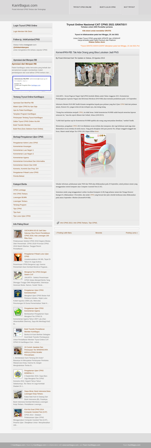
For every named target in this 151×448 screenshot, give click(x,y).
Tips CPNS (93, 223)
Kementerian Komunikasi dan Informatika (29, 161)
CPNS (122, 104)
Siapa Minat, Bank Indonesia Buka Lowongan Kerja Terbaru (37, 392)
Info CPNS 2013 (66, 223)
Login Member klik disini (22, 31)
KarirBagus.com (24, 5)
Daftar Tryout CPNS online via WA (26, 121)
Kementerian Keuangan (22, 146)
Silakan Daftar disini (97, 42)
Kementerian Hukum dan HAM (25, 165)
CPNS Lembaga (19, 190)
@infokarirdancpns (21, 47)
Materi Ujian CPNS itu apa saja (25, 107)
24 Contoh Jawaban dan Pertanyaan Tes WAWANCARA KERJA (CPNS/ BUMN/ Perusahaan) (36, 351)
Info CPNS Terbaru (80, 223)
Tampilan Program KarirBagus (24, 114)
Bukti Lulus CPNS (108, 7)
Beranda (98, 233)
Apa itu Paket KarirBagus (23, 110)
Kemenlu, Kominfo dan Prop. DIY (26, 169)
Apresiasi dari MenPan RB (23, 103)
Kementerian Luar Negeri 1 (23, 150)
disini (97, 131)
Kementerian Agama (21, 158)
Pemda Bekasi (18, 176)
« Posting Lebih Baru (64, 233)
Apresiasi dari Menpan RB (24, 64)
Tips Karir (17, 212)
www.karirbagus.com (70, 445)
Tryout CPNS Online (82, 7)
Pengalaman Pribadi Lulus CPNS (25, 172)
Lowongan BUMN (20, 197)
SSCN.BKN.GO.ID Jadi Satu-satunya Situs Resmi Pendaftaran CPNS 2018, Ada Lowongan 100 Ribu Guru (37, 234)
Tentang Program (19, 205)
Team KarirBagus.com (91, 445)
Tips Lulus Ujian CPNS (22, 216)
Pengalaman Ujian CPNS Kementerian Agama (34, 309)
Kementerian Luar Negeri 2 (23, 154)
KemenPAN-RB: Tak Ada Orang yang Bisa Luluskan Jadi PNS (87, 52)
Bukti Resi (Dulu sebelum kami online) (28, 129)
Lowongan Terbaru (20, 201)
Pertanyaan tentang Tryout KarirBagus (28, 118)
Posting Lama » (132, 233)
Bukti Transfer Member (22, 125)
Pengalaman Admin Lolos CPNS (25, 143)
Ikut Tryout (129, 7)
